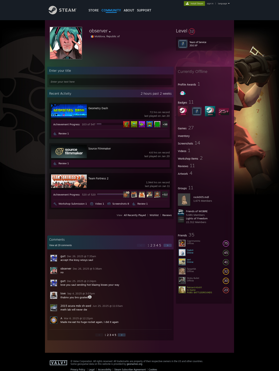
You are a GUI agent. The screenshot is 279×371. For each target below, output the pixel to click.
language (222, 3)
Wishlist (154, 215)
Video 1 (99, 203)
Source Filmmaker (99, 148)
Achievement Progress (66, 124)
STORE (94, 10)
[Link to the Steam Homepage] (65, 13)
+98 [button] (165, 124)
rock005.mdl (201, 197)
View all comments (60, 245)
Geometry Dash (98, 108)
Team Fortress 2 (98, 178)
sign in (210, 3)
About (129, 10)
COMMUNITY (111, 10)
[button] (204, 31)
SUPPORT (144, 10)
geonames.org (134, 363)
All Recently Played (135, 215)
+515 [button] (165, 194)
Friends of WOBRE (197, 211)
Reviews (167, 215)
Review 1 (64, 133)
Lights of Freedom (197, 218)
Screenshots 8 (120, 203)
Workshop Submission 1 (73, 203)
